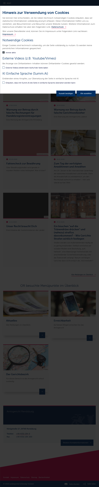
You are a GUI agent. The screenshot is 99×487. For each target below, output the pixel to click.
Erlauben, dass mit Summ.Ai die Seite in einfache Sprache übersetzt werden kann (40, 83)
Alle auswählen (86, 94)
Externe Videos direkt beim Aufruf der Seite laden (27, 68)
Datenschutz (57, 27)
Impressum (7, 34)
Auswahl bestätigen (66, 94)
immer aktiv (11, 52)
